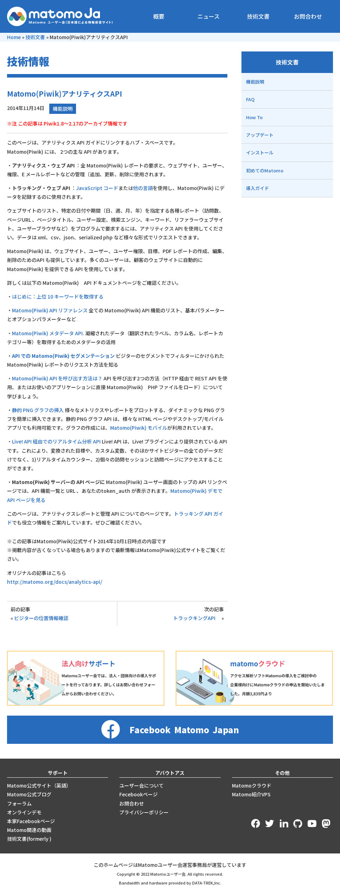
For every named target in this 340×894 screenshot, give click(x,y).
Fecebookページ (138, 794)
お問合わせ (308, 16)
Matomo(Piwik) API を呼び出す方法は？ (57, 378)
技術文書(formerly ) (29, 838)
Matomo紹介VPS (251, 794)
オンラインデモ (24, 812)
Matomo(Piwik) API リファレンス (50, 310)
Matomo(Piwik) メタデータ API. (48, 333)
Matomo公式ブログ (29, 794)
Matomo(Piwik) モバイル (138, 427)
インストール (259, 152)
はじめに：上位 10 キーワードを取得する (57, 296)
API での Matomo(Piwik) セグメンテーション (63, 355)
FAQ (250, 99)
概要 (158, 16)
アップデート (259, 134)
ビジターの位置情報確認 (41, 617)
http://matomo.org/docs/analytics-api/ (54, 581)
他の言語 (143, 187)
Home (14, 37)
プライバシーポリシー (144, 812)
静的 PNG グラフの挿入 (38, 410)
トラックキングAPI (196, 617)
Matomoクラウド (251, 785)
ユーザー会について (141, 785)
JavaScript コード (97, 187)
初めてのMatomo (264, 170)
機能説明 (63, 108)
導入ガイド (257, 188)
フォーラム (19, 803)
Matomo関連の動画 (29, 829)
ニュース (208, 16)
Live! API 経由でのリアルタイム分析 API (56, 441)
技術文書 (258, 16)
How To (254, 117)
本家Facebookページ (31, 821)
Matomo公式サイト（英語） (39, 785)
